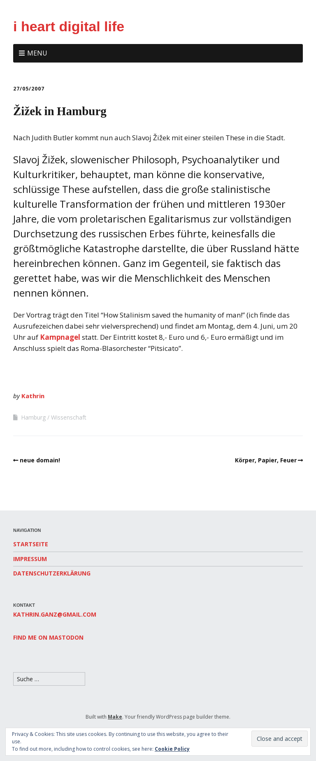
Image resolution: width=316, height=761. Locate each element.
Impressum (30, 559)
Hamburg (33, 417)
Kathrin (32, 396)
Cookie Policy (172, 748)
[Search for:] (49, 679)
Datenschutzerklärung (52, 573)
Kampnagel (60, 337)
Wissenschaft (68, 417)
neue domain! (40, 460)
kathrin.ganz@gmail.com (54, 614)
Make (115, 716)
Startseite (30, 544)
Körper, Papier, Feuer (266, 460)
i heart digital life (68, 26)
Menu (37, 53)
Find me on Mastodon (48, 637)
